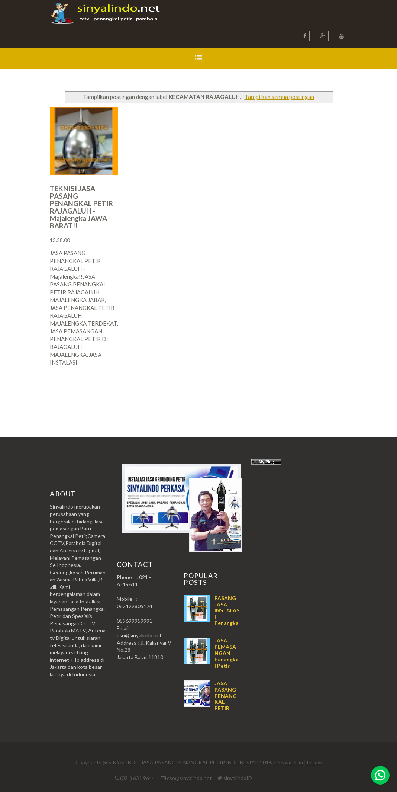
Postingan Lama (309, 391)
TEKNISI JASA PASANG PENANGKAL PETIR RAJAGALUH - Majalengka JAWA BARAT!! (81, 207)
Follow (314, 762)
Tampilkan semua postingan (279, 96)
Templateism (288, 762)
